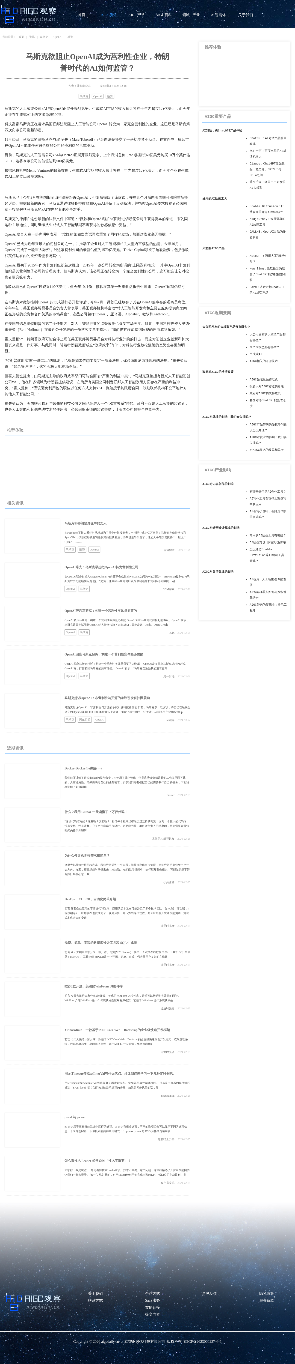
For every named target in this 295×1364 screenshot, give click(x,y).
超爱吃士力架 (166, 1139)
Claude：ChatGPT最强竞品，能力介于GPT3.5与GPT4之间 (267, 169)
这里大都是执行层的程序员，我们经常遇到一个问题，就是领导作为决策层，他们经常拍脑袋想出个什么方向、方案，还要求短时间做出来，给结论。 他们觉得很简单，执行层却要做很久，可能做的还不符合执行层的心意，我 (127, 869)
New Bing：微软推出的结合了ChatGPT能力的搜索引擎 (268, 274)
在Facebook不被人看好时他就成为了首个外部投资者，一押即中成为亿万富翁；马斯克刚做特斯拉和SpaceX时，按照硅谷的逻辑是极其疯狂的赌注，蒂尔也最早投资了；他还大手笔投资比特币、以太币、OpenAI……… (127, 537)
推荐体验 (15, 430)
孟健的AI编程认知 (163, 838)
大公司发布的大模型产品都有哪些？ (226, 327)
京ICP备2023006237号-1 (202, 1341)
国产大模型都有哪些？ (265, 347)
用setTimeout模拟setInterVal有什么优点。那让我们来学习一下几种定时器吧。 (120, 1073)
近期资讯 (15, 748)
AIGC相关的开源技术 (264, 361)
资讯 (32, 37)
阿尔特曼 (84, 719)
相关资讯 (15, 503)
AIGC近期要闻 (218, 313)
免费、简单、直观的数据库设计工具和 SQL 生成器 (101, 943)
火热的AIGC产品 (213, 248)
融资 (70, 37)
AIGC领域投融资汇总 (264, 379)
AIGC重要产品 (218, 116)
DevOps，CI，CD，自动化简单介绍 (90, 899)
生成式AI (256, 354)
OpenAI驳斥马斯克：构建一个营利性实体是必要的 (101, 611)
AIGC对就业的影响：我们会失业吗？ (226, 417)
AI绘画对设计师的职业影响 (268, 542)
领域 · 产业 (191, 15)
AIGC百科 (163, 15)
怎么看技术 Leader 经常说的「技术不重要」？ (98, 1161)
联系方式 (95, 1300)
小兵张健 (168, 882)
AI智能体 (218, 15)
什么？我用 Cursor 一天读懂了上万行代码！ (96, 812)
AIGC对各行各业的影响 (217, 572)
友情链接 (152, 1307)
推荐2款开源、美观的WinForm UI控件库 (94, 986)
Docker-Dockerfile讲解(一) (83, 768)
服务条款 (266, 1300)
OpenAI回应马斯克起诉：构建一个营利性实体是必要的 (104, 654)
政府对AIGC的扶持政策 (217, 372)
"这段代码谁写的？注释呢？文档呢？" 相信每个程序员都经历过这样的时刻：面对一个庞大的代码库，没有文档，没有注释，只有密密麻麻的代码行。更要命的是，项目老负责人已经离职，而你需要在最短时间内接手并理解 (127, 826)
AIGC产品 (136, 15)
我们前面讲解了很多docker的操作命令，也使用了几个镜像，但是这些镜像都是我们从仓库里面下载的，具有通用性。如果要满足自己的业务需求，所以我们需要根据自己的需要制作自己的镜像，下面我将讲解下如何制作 (127, 782)
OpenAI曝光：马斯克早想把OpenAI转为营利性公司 (101, 567)
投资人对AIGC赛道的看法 (267, 386)
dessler (170, 795)
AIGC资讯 (109, 15)
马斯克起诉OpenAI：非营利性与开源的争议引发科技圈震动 (107, 698)
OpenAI (57, 37)
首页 (81, 15)
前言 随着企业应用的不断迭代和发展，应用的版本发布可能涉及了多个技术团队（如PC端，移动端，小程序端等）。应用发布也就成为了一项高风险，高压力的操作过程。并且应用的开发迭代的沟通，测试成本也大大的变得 (127, 913)
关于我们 (245, 15)
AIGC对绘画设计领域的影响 (220, 528)
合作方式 (152, 1293)
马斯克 (44, 37)
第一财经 (168, 676)
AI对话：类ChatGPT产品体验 (222, 130)
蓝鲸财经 (169, 550)
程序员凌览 (167, 1183)
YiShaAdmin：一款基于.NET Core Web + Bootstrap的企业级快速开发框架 (117, 1030)
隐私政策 (266, 1293)
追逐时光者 (167, 925)
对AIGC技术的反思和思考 (267, 450)
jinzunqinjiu (167, 1095)
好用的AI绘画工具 (214, 198)
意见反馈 (209, 1293)
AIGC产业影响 (218, 470)
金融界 (170, 720)
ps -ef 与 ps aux (75, 1117)
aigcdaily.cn (110, 1341)
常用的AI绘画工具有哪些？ (268, 535)
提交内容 (152, 1314)
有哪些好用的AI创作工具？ (268, 492)
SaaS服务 (152, 1300)
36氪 (171, 632)
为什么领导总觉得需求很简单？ (87, 855)
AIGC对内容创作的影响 (217, 484)
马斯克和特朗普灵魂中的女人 (85, 523)
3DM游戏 (168, 589)
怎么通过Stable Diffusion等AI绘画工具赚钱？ (267, 555)
